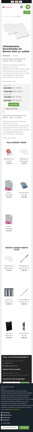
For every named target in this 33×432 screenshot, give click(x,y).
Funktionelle (6, 417)
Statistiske (5, 420)
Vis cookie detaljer (6, 423)
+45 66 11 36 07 (8, 363)
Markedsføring (6, 415)
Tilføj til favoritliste (11, 109)
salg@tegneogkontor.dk (10, 366)
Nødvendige (6, 412)
